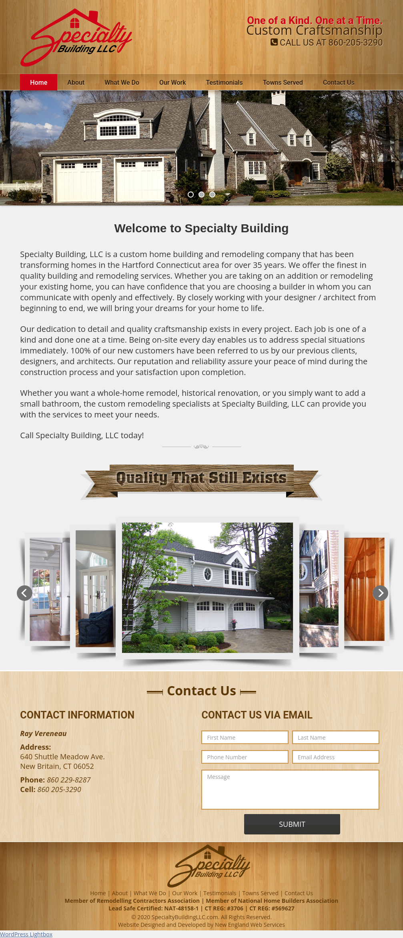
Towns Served (283, 82)
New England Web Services (250, 924)
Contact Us (339, 82)
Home (38, 82)
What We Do (121, 82)
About (75, 82)
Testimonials (224, 82)
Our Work (172, 82)
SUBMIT (292, 824)
